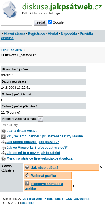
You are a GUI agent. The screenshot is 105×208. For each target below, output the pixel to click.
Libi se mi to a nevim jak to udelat (33, 153)
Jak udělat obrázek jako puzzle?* (32, 142)
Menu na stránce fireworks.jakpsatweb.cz (39, 158)
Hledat (53, 34)
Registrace (36, 34)
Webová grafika (43, 176)
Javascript (81, 198)
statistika (27, 202)
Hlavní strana (14, 34)
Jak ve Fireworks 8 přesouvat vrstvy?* (36, 147)
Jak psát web (32, 198)
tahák (59, 198)
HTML (48, 198)
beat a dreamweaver (22, 131)
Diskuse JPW (11, 50)
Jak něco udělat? (45, 168)
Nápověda (69, 34)
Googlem (57, 22)
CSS (69, 198)
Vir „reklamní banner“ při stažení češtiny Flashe (44, 136)
